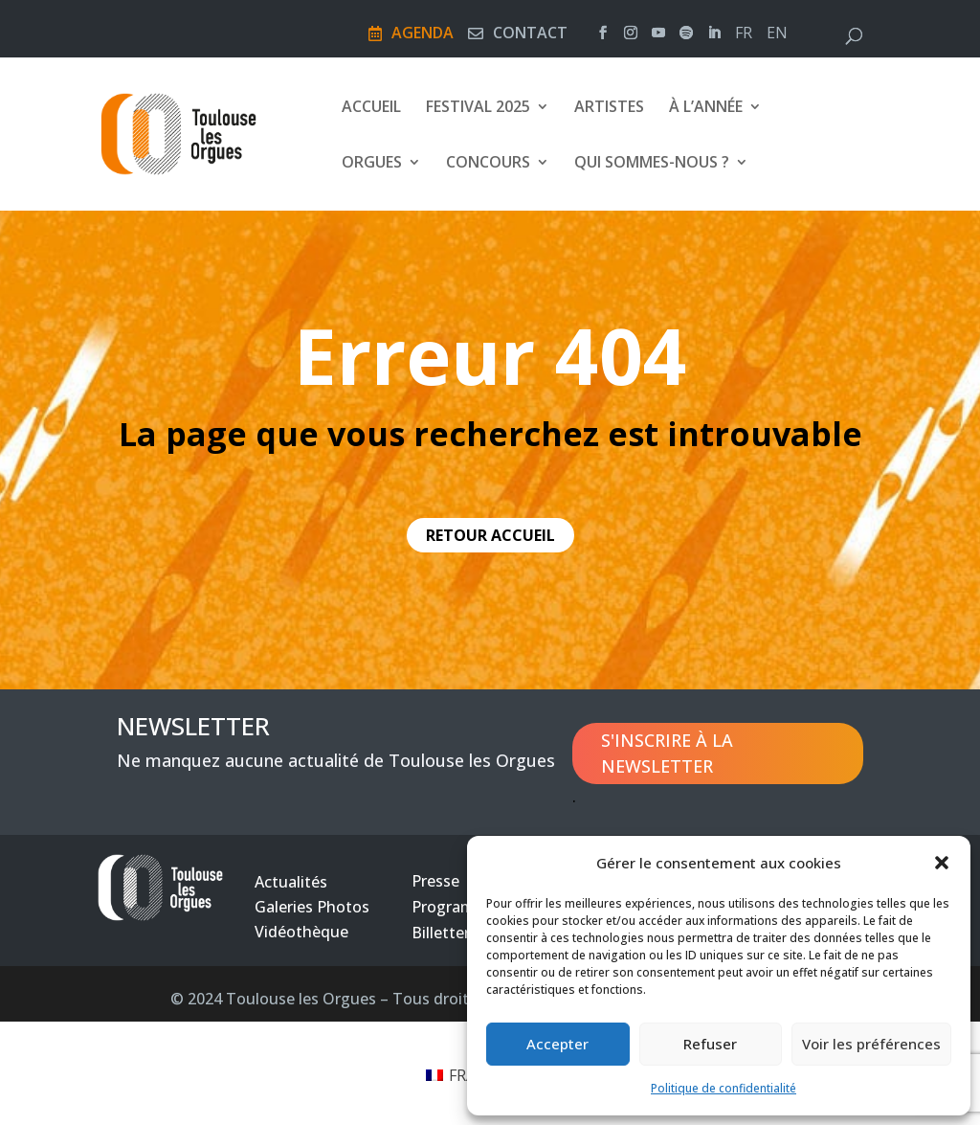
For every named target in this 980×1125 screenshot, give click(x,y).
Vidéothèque (301, 931)
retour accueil (490, 535)
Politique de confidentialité (723, 1088)
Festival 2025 (478, 108)
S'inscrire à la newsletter (667, 753)
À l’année (706, 108)
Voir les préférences (871, 1043)
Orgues (372, 163)
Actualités (291, 881)
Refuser (710, 1043)
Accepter (557, 1043)
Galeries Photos (312, 906)
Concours (488, 163)
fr (743, 35)
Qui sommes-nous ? (651, 163)
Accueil (371, 108)
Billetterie (447, 932)
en (777, 35)
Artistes (609, 108)
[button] (941, 862)
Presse (435, 880)
